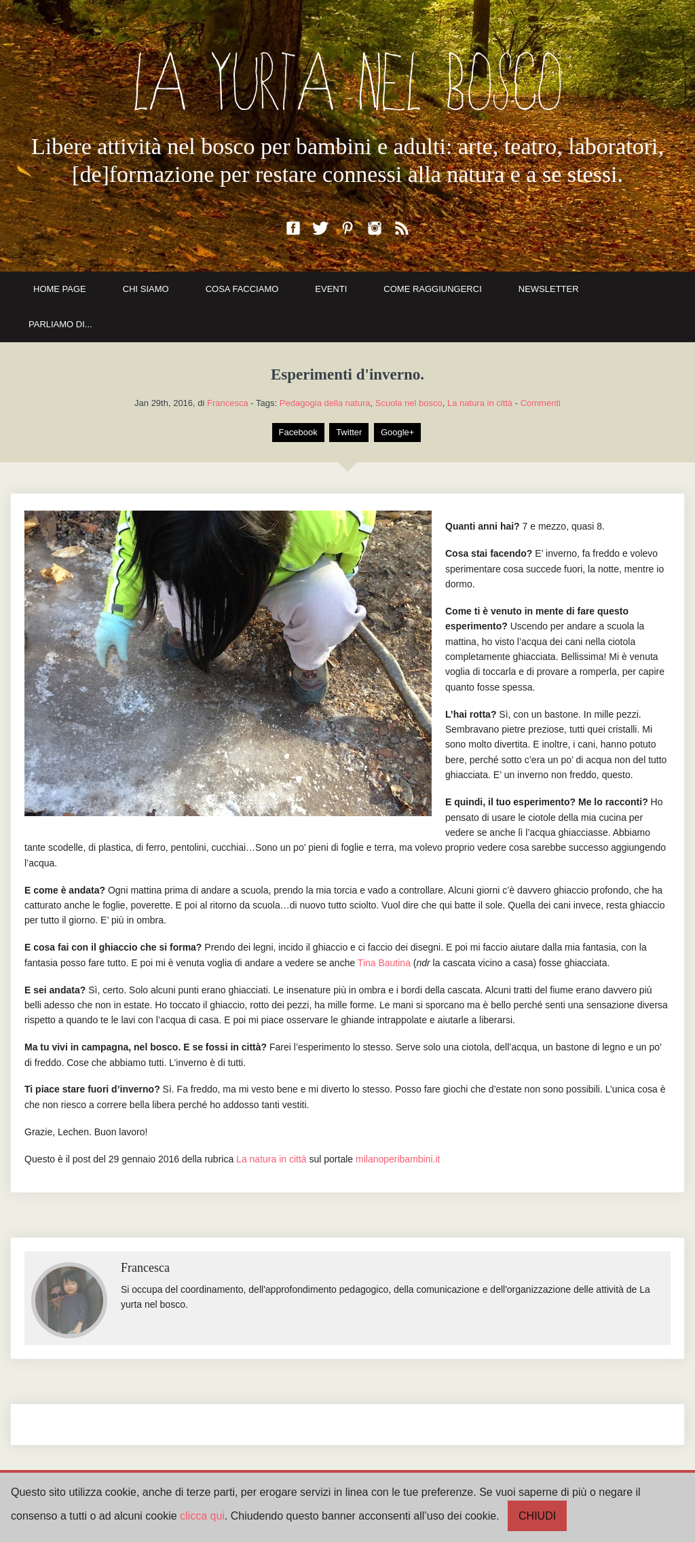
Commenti (541, 403)
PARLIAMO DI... (60, 324)
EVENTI (331, 289)
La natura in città (479, 403)
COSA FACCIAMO (242, 289)
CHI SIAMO (146, 289)
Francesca (227, 403)
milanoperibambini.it (398, 1159)
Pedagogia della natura (325, 403)
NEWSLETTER (549, 289)
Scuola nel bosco (409, 403)
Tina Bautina (384, 962)
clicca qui (202, 1516)
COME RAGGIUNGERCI (432, 289)
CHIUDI (537, 1516)
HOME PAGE (59, 289)
